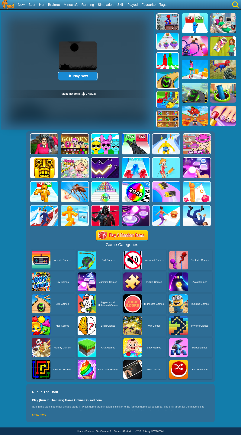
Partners (89, 431)
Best (31, 5)
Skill (120, 5)
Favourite (148, 5)
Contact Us (128, 431)
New (21, 5)
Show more (39, 414)
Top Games (115, 431)
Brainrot (54, 5)
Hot (41, 5)
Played (132, 5)
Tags (162, 5)
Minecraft (71, 5)
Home (80, 431)
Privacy (146, 431)
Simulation (106, 5)
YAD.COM (158, 431)
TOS (138, 431)
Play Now (77, 76)
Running (87, 5)
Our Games (102, 431)
